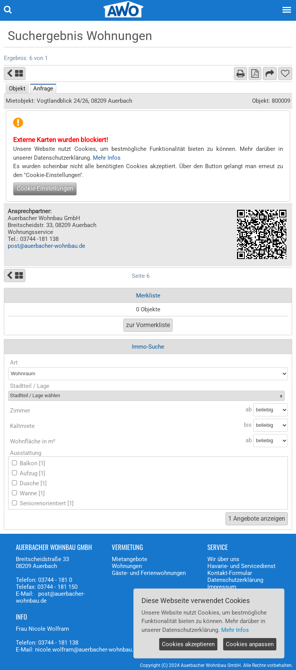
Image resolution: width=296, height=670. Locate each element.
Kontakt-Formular (229, 573)
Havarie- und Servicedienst (241, 566)
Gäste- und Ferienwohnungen (149, 573)
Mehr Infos (107, 157)
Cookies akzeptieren (188, 644)
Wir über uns (223, 559)
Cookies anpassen (250, 644)
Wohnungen (127, 566)
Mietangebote (129, 559)
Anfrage (43, 88)
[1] (42, 463)
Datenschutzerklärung (235, 579)
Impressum (221, 586)
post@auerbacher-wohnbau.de (46, 245)
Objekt (17, 88)
